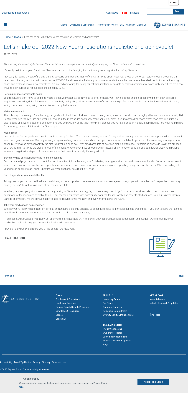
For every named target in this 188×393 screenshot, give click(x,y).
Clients (64, 25)
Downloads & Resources (15, 12)
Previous (9, 275)
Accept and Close (153, 381)
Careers (60, 315)
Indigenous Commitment (115, 311)
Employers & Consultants (82, 25)
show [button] (173, 2)
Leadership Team (111, 299)
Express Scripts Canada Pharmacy (73, 307)
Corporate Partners (112, 307)
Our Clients (108, 303)
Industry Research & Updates (117, 340)
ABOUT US (108, 295)
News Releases (157, 299)
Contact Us (112, 12)
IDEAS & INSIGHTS (112, 325)
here (21, 387)
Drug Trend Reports (112, 333)
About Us (141, 25)
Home (7, 37)
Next (181, 275)
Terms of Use (59, 362)
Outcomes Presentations (115, 336)
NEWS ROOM (156, 295)
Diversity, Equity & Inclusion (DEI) (118, 315)
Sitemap (46, 362)
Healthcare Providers (107, 25)
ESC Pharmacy (127, 25)
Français (134, 12)
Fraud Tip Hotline (22, 362)
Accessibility (6, 362)
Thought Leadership (112, 329)
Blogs (17, 37)
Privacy (36, 362)
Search (178, 11)
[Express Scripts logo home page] (20, 299)
